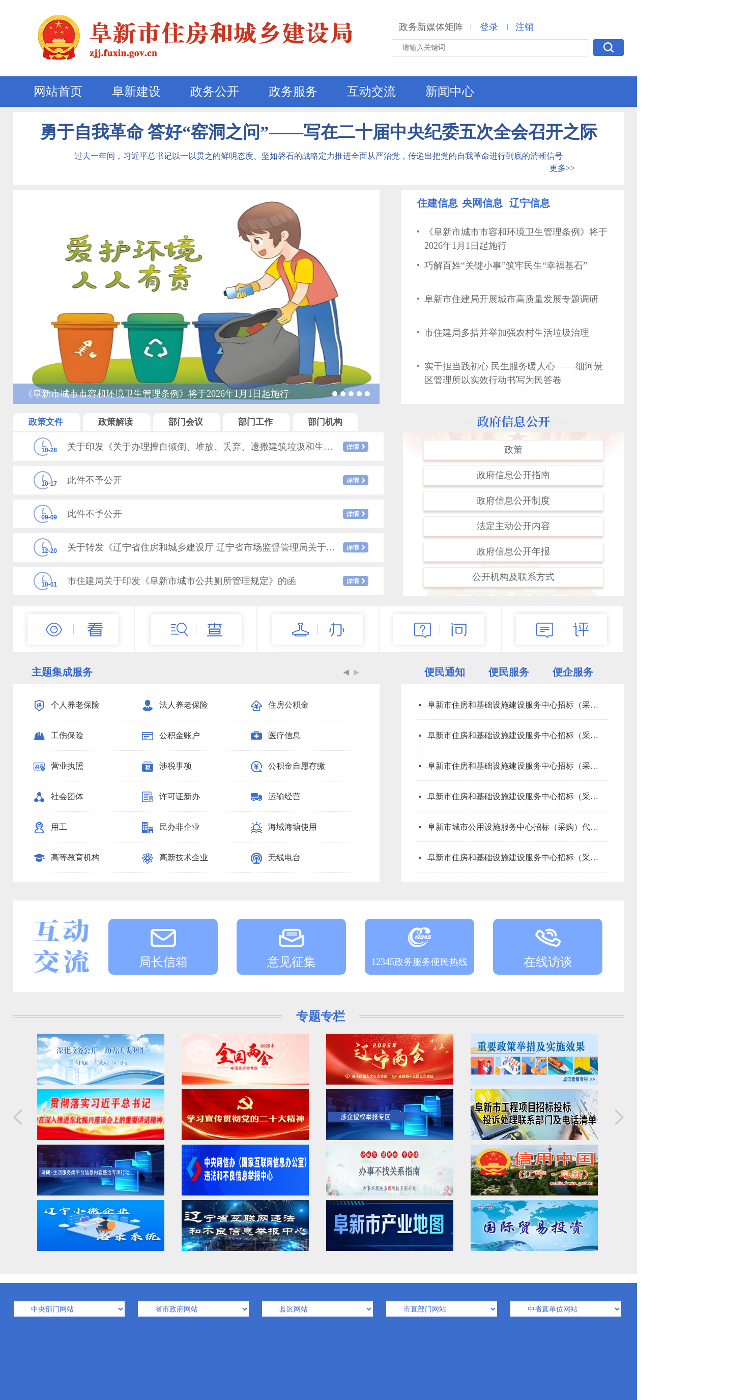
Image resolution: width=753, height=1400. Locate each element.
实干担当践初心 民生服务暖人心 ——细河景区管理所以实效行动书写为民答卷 (510, 373)
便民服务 (508, 672)
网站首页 (58, 91)
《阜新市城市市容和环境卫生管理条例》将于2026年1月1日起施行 (512, 239)
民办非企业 (171, 827)
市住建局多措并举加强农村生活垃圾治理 (503, 333)
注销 (524, 27)
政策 (513, 450)
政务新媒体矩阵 (431, 27)
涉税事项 (167, 766)
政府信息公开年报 (513, 551)
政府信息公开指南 (513, 475)
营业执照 (58, 766)
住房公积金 (280, 705)
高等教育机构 (67, 858)
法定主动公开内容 (513, 526)
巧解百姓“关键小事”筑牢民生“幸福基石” (502, 265)
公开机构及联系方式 (513, 577)
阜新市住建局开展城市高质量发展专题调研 (507, 299)
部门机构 (325, 422)
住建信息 (437, 203)
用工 (50, 827)
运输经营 (276, 797)
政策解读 (116, 422)
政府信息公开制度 (513, 500)
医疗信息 (276, 736)
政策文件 (46, 422)
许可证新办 (171, 797)
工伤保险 (58, 736)
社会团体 (58, 797)
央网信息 (482, 203)
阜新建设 (136, 91)
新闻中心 (449, 91)
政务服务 (293, 91)
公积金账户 (171, 736)
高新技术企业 (175, 858)
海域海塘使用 (284, 827)
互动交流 (371, 91)
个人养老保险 (67, 705)
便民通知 (444, 672)
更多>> (562, 168)
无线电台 (276, 858)
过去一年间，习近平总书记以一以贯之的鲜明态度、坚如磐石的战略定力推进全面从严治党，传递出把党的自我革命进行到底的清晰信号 (318, 156)
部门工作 (256, 422)
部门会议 (186, 422)
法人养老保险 (175, 705)
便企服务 (573, 672)
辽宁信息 (529, 203)
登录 (489, 27)
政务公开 (214, 91)
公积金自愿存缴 (288, 766)
